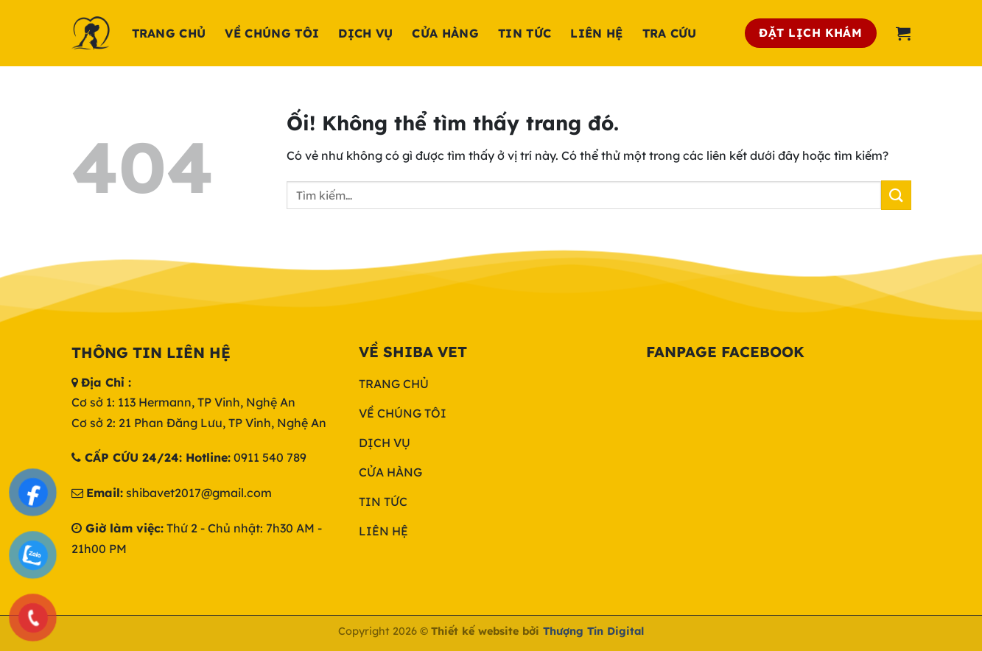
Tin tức (524, 33)
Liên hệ (596, 33)
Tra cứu (669, 33)
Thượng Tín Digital (593, 631)
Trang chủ (169, 33)
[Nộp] (896, 194)
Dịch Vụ (365, 33)
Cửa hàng (445, 33)
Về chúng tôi (272, 33)
